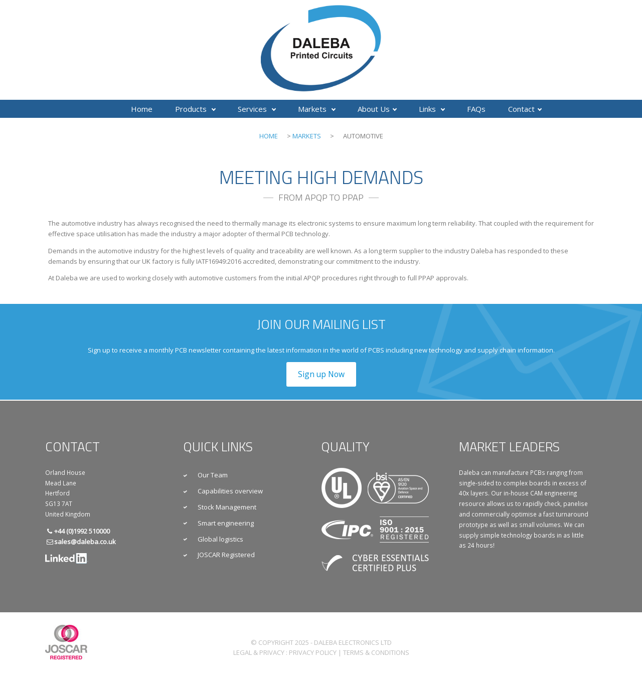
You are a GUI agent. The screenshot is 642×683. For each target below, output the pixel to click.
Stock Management (227, 506)
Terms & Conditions (376, 652)
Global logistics (220, 539)
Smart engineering (226, 523)
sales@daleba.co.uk (85, 541)
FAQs (476, 109)
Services (257, 109)
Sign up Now (321, 374)
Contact (525, 109)
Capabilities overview (230, 490)
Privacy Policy (313, 652)
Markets (317, 109)
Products (195, 109)
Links (432, 109)
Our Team (213, 474)
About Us (377, 109)
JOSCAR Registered (226, 554)
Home (141, 109)
